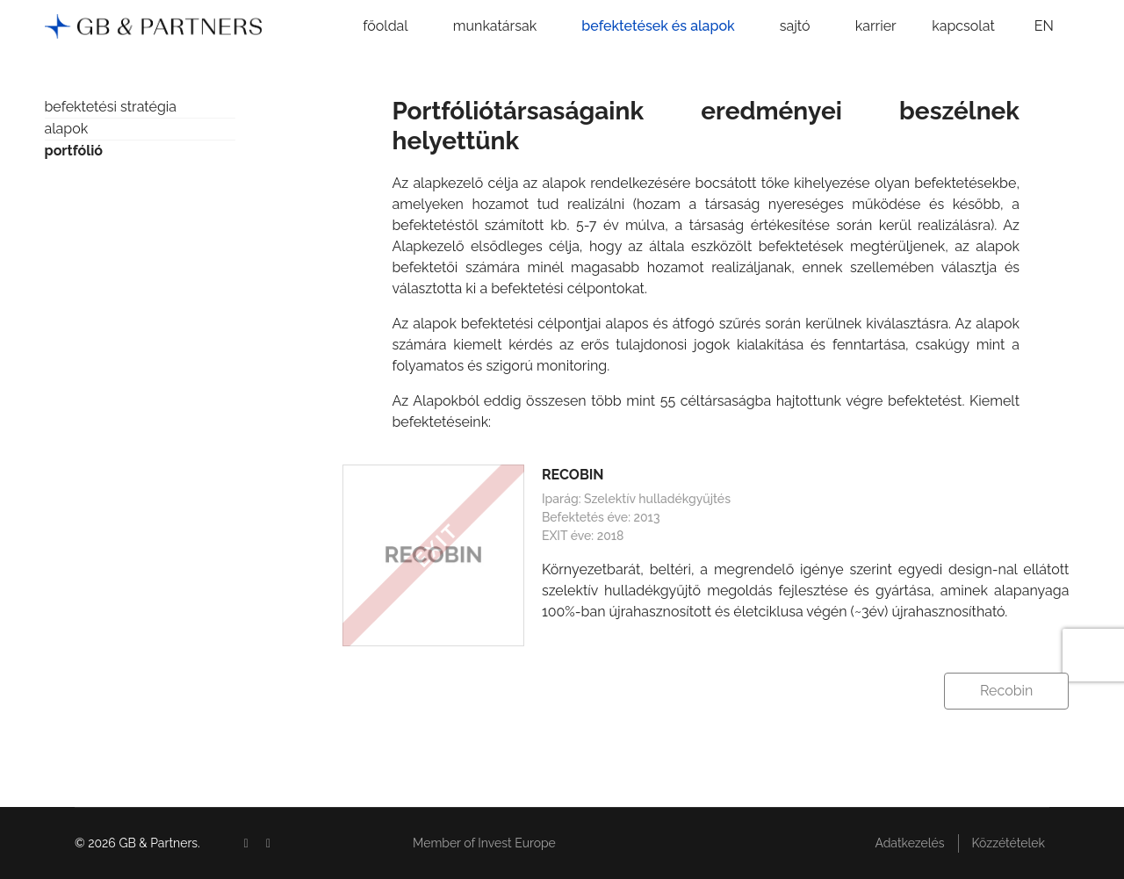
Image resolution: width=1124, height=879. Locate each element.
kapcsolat (963, 26)
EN (1044, 26)
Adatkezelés (909, 843)
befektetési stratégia (111, 106)
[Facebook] (246, 843)
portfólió (74, 150)
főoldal (385, 26)
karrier (876, 26)
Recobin (1007, 690)
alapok (67, 128)
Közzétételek (1008, 843)
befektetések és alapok (657, 26)
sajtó (795, 26)
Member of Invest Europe (484, 843)
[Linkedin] (268, 843)
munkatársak (495, 26)
